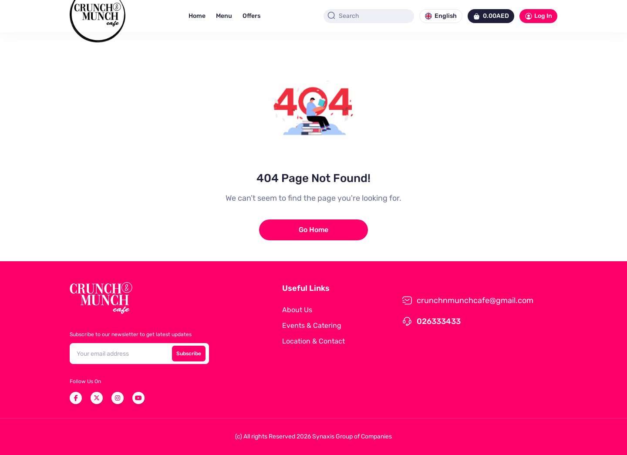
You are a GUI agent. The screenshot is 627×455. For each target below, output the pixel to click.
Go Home (313, 230)
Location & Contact (313, 341)
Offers (251, 16)
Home (197, 16)
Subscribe (188, 354)
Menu (224, 16)
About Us (297, 310)
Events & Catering (311, 325)
